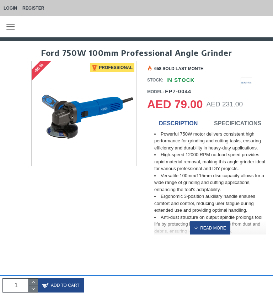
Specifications (237, 123)
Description (178, 123)
